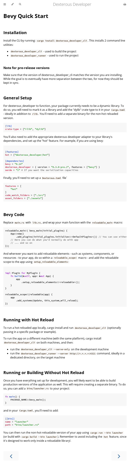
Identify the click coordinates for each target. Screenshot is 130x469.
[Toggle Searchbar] (20, 4)
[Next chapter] (119, 456)
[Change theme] (12, 4)
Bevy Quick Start (25, 15)
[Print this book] (124, 4)
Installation (15, 32)
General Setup (17, 98)
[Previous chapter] (11, 456)
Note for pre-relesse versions (26, 68)
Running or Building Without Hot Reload (43, 372)
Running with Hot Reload (28, 320)
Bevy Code (13, 214)
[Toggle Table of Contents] (5, 4)
